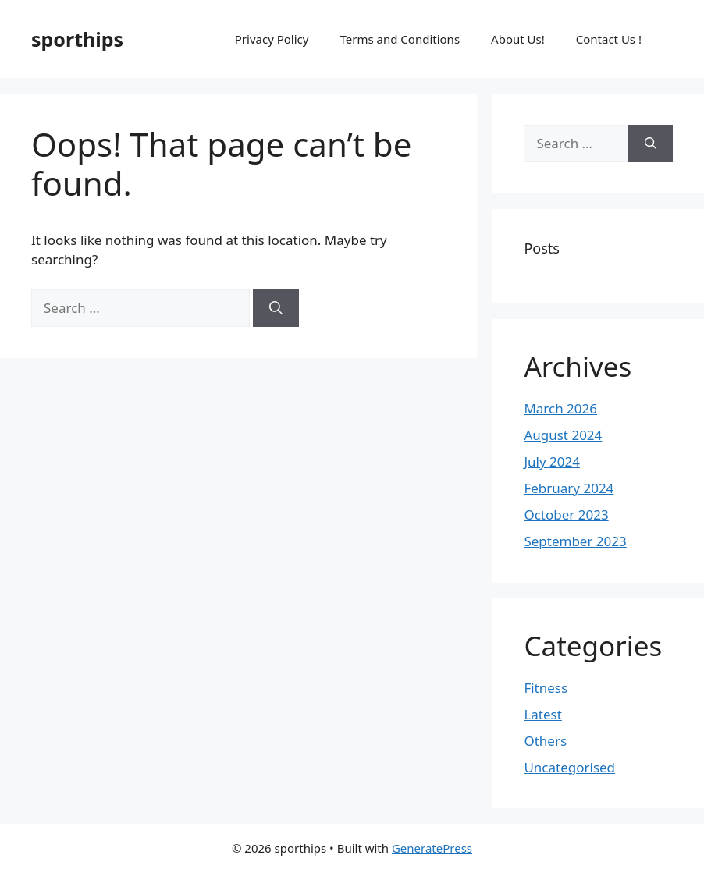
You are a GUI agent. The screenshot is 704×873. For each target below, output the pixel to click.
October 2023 (566, 514)
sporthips (77, 39)
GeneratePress (432, 848)
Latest (542, 714)
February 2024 (568, 488)
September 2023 (575, 541)
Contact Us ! (609, 39)
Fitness (545, 688)
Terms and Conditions (400, 39)
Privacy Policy (272, 39)
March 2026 (560, 408)
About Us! (518, 39)
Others (545, 741)
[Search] (276, 308)
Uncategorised (569, 767)
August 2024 (563, 435)
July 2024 (552, 461)
